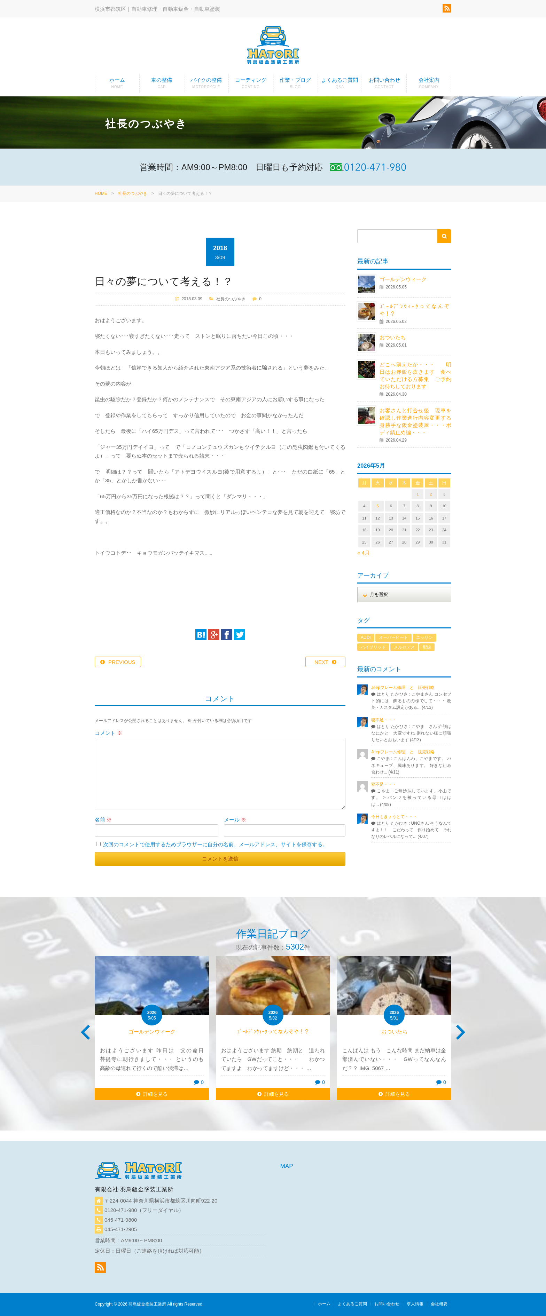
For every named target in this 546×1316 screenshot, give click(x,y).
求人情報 (415, 1303)
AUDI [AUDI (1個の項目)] (366, 637)
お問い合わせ (384, 85)
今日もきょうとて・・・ (394, 816)
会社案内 (429, 85)
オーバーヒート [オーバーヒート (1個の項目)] (393, 637)
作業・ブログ (295, 85)
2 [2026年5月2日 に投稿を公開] (431, 494)
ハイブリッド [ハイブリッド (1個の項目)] (373, 647)
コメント (108, 733)
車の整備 (162, 85)
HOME (101, 193)
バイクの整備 (206, 85)
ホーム (117, 85)
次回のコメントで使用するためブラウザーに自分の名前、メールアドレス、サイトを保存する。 (215, 844)
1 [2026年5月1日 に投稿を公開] (417, 494)
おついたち (393, 337)
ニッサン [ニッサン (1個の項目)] (424, 637)
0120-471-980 (120, 1210)
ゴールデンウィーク (403, 279)
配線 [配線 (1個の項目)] (427, 647)
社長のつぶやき (132, 193)
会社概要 (439, 1303)
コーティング (251, 85)
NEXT (321, 662)
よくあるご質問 (340, 85)
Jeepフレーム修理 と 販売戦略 (405, 687)
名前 (103, 820)
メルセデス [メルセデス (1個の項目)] (404, 647)
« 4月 (363, 553)
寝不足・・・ (383, 720)
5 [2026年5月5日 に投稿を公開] (377, 506)
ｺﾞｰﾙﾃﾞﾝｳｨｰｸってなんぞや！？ (273, 1031)
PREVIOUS (121, 662)
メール (235, 820)
